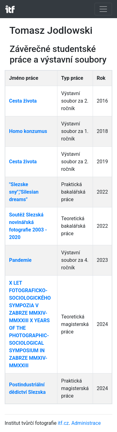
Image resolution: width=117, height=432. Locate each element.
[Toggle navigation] (103, 9)
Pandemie (20, 260)
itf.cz (63, 423)
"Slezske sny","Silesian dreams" (24, 191)
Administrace (86, 423)
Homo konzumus (28, 131)
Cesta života (23, 101)
